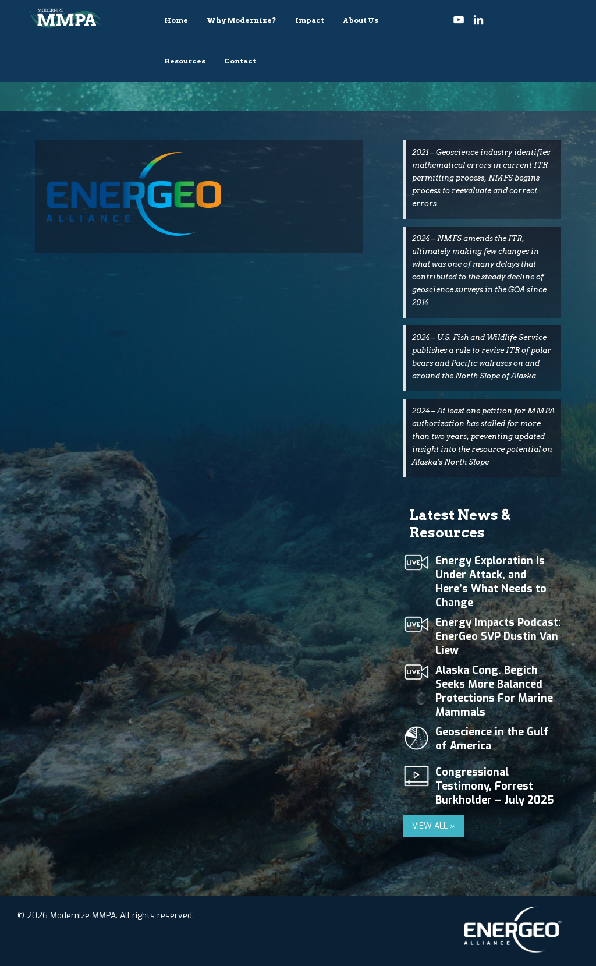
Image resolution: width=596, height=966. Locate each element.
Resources (184, 60)
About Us (360, 20)
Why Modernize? (241, 20)
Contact (240, 60)
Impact (309, 20)
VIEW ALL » (433, 825)
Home (176, 20)
